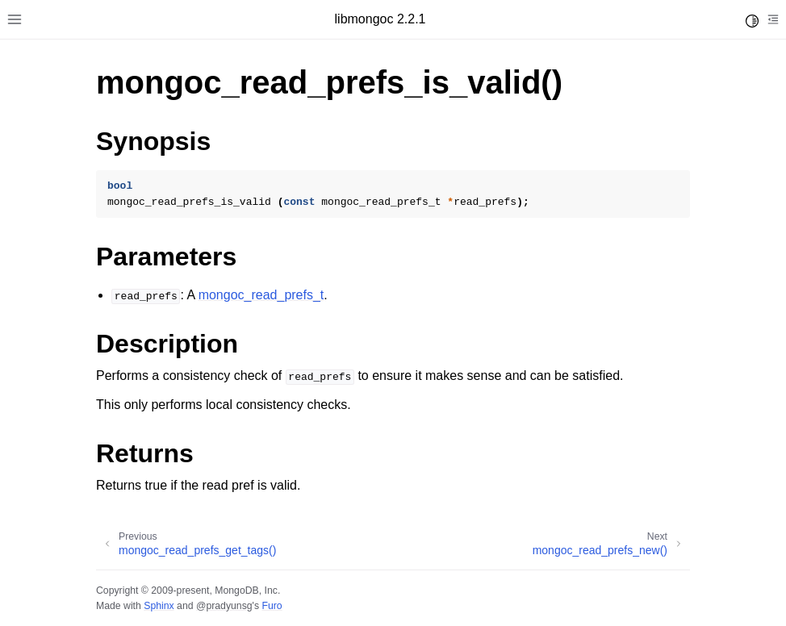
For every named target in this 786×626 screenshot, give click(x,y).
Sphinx (159, 605)
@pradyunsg (224, 605)
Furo (271, 605)
